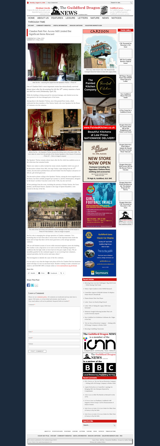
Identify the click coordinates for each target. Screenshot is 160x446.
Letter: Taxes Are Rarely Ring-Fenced (96, 302)
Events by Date (57, 431)
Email (30, 338)
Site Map (31, 25)
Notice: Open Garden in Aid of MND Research (98, 289)
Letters (83, 18)
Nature (95, 18)
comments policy (42, 297)
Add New (102, 440)
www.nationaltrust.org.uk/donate (67, 266)
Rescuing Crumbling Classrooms (94, 329)
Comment (31, 304)
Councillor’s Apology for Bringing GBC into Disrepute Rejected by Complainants (99, 389)
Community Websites (43, 25)
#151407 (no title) (43, 435)
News (105, 18)
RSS (121, 435)
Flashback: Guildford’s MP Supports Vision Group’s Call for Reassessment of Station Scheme (99, 402)
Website (30, 344)
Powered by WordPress (111, 440)
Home (31, 18)
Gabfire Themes (128, 440)
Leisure (70, 18)
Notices (116, 18)
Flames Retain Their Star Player (94, 298)
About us (43, 18)
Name (30, 331)
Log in (94, 440)
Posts (97, 440)
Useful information (60, 25)
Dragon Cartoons (76, 25)
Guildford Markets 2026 (93, 25)
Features (57, 18)
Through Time (36, 22)
